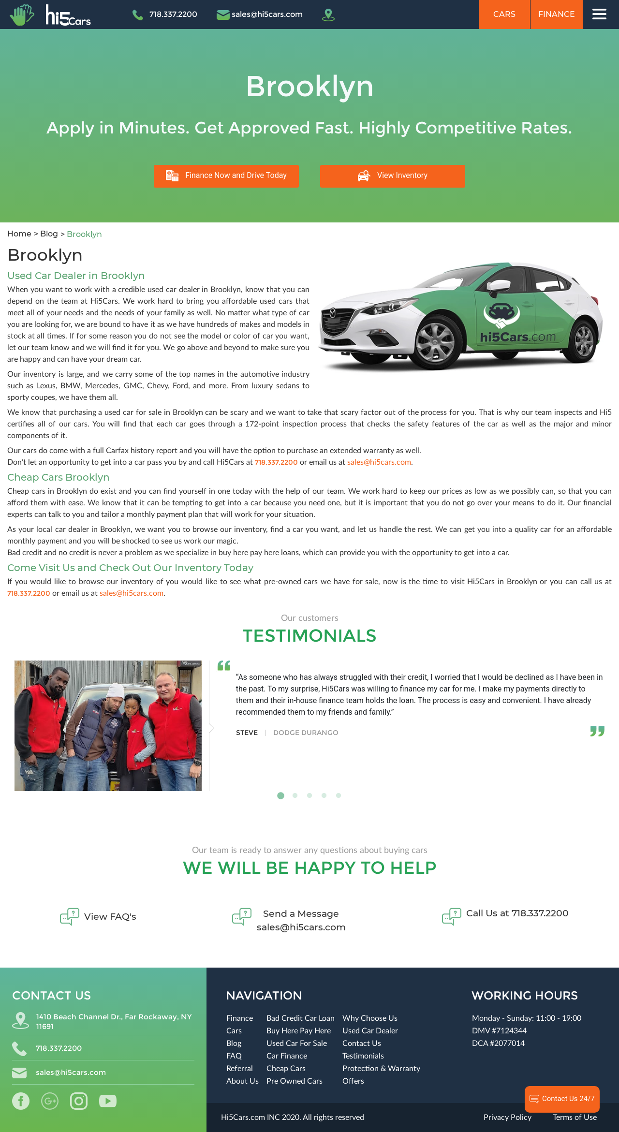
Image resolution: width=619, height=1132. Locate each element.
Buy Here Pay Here (298, 1031)
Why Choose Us (370, 1018)
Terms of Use (575, 1117)
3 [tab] (309, 796)
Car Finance (286, 1056)
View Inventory (392, 175)
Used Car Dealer (370, 1031)
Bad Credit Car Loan (300, 1018)
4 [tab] (324, 796)
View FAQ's (110, 916)
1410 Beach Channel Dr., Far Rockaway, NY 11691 (102, 1021)
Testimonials (363, 1056)
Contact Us (361, 1043)
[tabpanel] (309, 726)
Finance (556, 14)
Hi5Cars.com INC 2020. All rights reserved (292, 1117)
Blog (48, 233)
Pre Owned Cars (294, 1081)
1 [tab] (280, 796)
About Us (242, 1081)
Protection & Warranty (381, 1069)
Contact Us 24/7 (562, 1099)
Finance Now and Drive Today (226, 175)
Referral (239, 1069)
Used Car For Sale (296, 1043)
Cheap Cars (286, 1069)
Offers (353, 1081)
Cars (504, 14)
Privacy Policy (507, 1117)
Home (19, 233)
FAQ (234, 1056)
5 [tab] (338, 796)
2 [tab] (295, 796)
